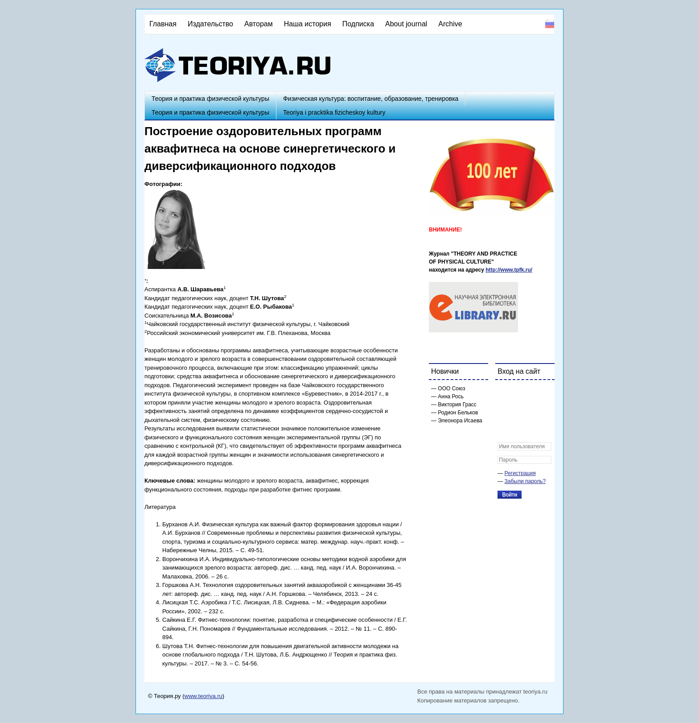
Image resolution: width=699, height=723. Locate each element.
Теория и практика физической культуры (210, 98)
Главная (163, 24)
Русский (549, 23)
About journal (406, 24)
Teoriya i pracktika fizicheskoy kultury (334, 112)
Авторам (258, 24)
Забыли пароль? (525, 481)
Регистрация (520, 473)
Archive (450, 24)
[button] (505, 392)
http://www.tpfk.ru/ (508, 270)
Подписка (358, 24)
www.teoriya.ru (203, 696)
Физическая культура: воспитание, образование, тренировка (370, 98)
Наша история (307, 24)
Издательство (210, 24)
